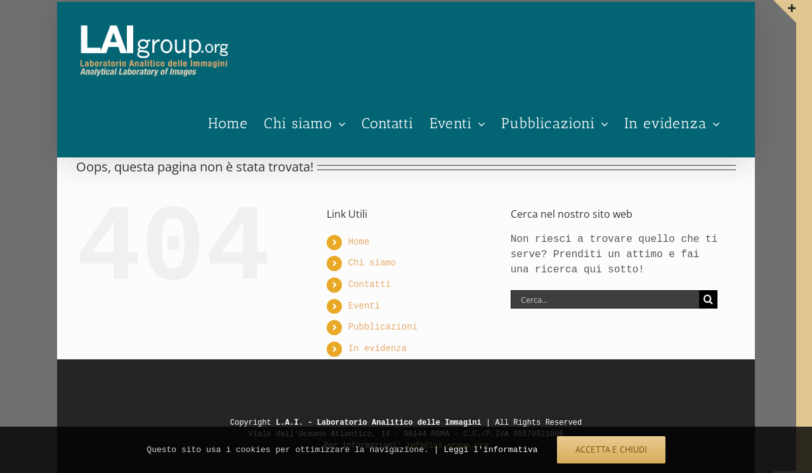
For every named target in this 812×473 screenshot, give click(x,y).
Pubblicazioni (382, 327)
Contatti (369, 285)
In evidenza (377, 349)
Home (359, 242)
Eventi (364, 306)
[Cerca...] (605, 299)
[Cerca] (708, 299)
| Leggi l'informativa (486, 449)
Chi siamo (372, 263)
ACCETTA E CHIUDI (611, 449)
